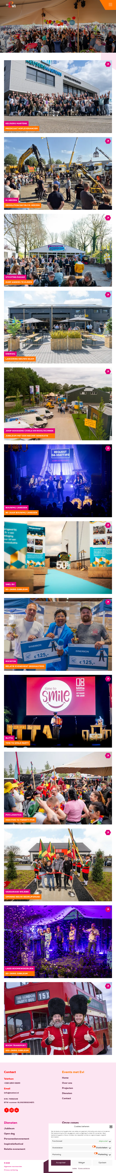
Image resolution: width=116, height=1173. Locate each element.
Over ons (67, 1082)
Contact (66, 1098)
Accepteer (61, 1163)
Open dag (9, 1133)
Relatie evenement (14, 1149)
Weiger (81, 1163)
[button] (111, 1126)
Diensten (67, 1093)
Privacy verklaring (84, 1168)
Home (65, 1077)
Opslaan (102, 1163)
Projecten (67, 1088)
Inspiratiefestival (13, 1143)
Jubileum (9, 1128)
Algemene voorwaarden (13, 1166)
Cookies (74, 1168)
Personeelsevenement (16, 1138)
